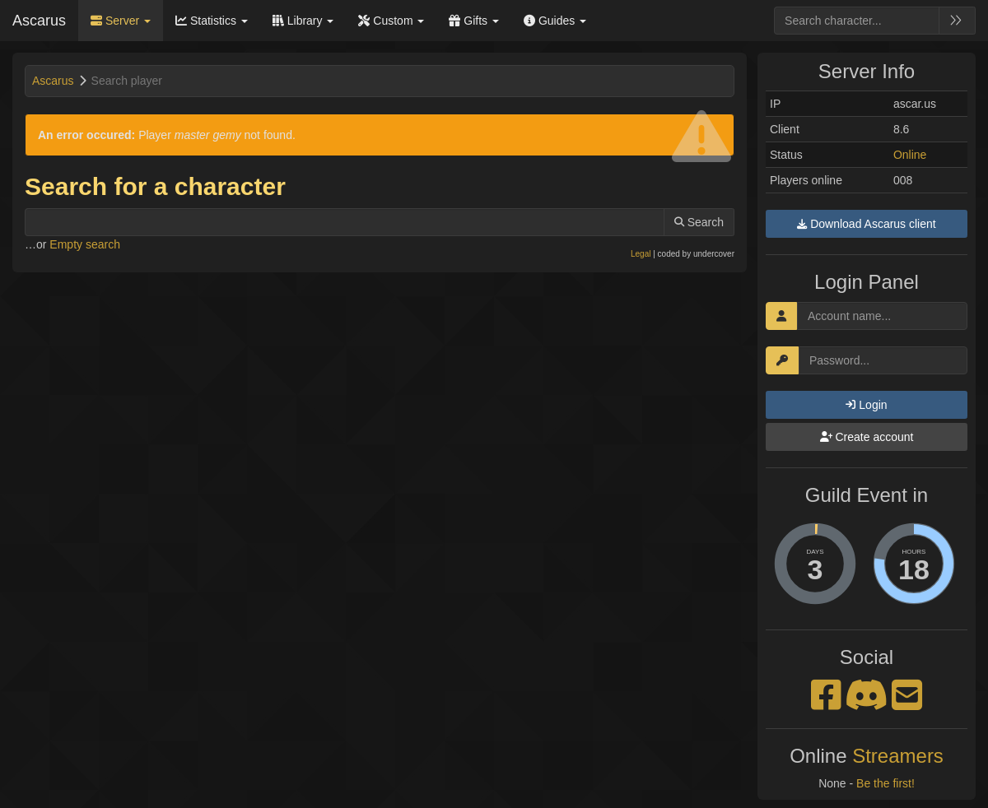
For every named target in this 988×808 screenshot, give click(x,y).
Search (699, 222)
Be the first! (885, 783)
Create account (867, 436)
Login (866, 404)
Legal (640, 253)
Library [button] (303, 20)
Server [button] (121, 20)
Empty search (84, 244)
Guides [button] (555, 20)
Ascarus (39, 20)
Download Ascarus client (866, 223)
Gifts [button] (474, 20)
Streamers (898, 756)
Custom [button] (391, 20)
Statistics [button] (211, 20)
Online (909, 154)
